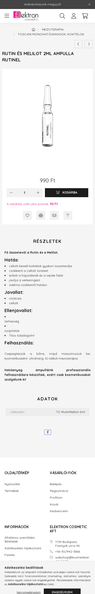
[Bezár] (89, 4)
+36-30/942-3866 (67, 552)
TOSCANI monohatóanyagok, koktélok (51, 34)
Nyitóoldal (12, 484)
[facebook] (47, 432)
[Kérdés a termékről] (67, 215)
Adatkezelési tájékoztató (22, 548)
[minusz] (11, 192)
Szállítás (10, 562)
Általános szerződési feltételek (19, 539)
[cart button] (84, 15)
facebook (50, 573)
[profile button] (73, 15)
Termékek (11, 491)
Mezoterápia (53, 29)
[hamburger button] (6, 15)
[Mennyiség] (24, 192)
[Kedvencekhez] (27, 215)
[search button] (62, 15)
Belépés (56, 484)
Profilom (56, 498)
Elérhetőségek (14, 568)
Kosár (54, 504)
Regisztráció (59, 491)
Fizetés (9, 555)
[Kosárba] (66, 192)
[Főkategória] (33, 29)
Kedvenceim (59, 511)
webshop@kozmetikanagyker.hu (72, 559)
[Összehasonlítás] (40, 215)
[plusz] (38, 192)
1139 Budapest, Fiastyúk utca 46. (67, 544)
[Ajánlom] (54, 215)
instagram (59, 573)
